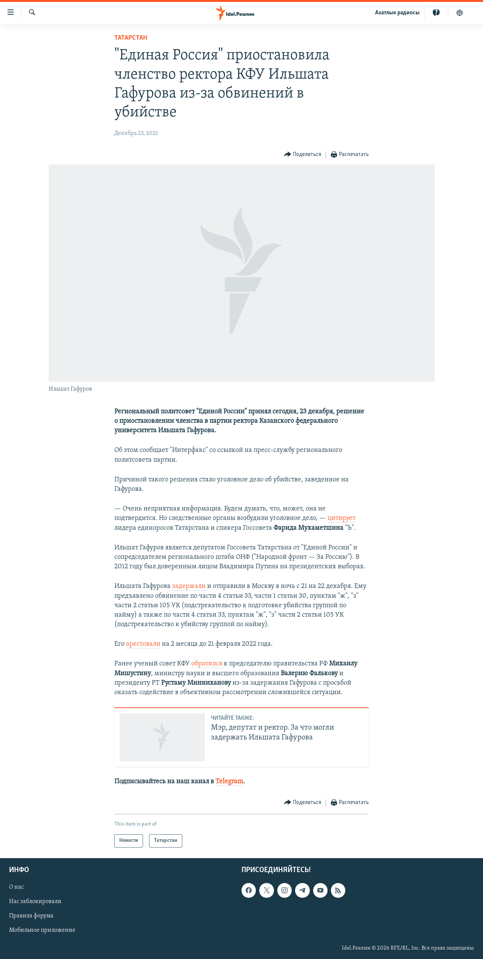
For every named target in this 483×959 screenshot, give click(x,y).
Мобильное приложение (42, 930)
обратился (207, 663)
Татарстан (130, 38)
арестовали (144, 644)
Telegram (229, 781)
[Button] (302, 155)
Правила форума (31, 916)
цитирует (341, 518)
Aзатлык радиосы (397, 13)
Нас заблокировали (35, 902)
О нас (16, 887)
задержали (189, 586)
